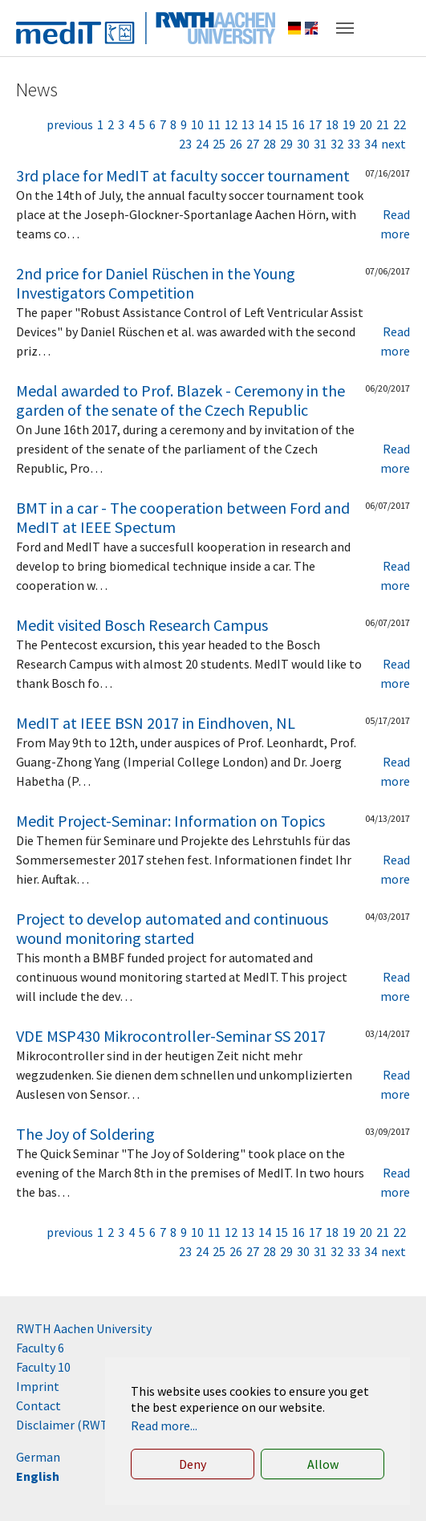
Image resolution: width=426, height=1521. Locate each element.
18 (332, 124)
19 (349, 124)
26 (235, 144)
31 (320, 144)
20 (365, 124)
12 (231, 124)
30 (303, 144)
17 (315, 124)
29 (286, 144)
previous (70, 124)
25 (219, 144)
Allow (323, 1464)
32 (337, 144)
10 (197, 124)
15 (281, 124)
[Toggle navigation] (345, 28)
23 (185, 144)
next (393, 144)
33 (353, 144)
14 (264, 124)
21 (382, 124)
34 (370, 144)
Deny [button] (192, 1464)
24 (202, 144)
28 (269, 144)
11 (214, 124)
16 (298, 124)
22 (399, 124)
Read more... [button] (164, 1425)
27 (252, 144)
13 (247, 124)
